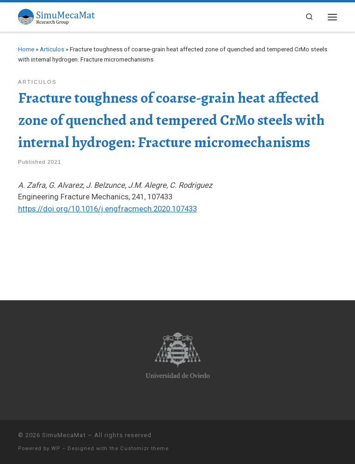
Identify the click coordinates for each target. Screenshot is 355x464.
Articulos (52, 49)
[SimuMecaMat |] (56, 15)
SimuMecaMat (64, 435)
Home (26, 49)
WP (55, 448)
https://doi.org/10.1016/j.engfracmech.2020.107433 (107, 208)
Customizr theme (144, 448)
